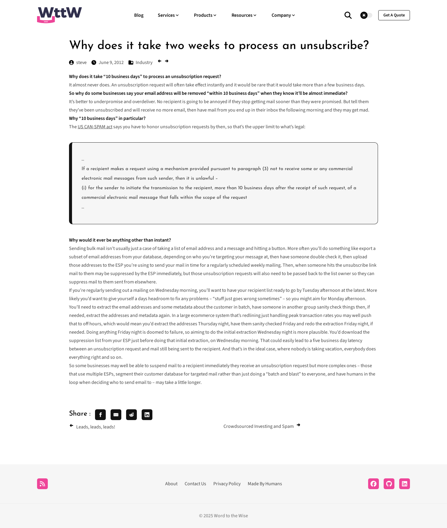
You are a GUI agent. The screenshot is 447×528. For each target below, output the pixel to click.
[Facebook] (373, 483)
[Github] (389, 483)
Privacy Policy (227, 483)
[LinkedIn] (404, 483)
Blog (138, 15)
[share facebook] (100, 414)
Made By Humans (265, 483)
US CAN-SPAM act (95, 126)
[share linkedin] (147, 414)
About (171, 483)
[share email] (116, 414)
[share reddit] (131, 414)
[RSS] (42, 483)
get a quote (394, 15)
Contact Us (195, 483)
